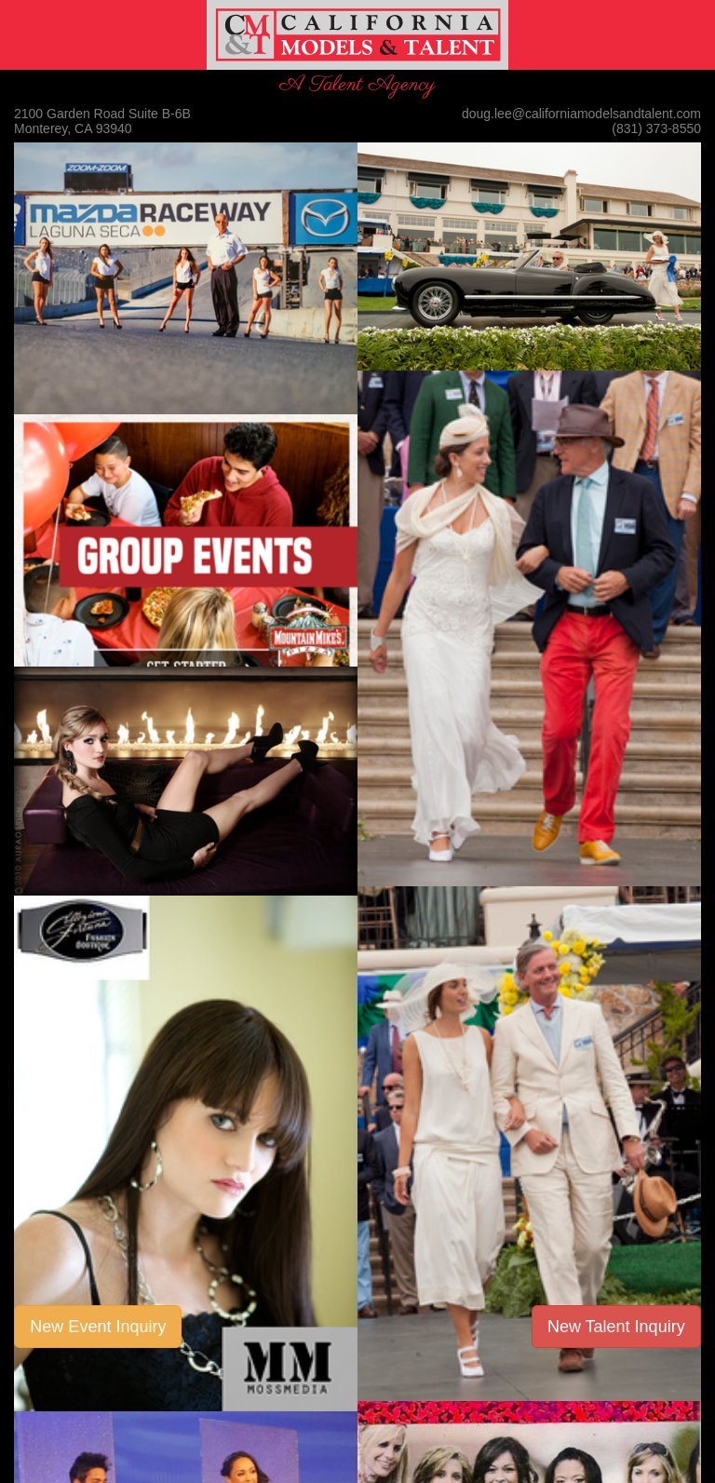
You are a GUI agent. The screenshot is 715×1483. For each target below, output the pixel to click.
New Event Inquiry (98, 1326)
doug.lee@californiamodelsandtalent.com (581, 113)
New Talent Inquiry (616, 1326)
